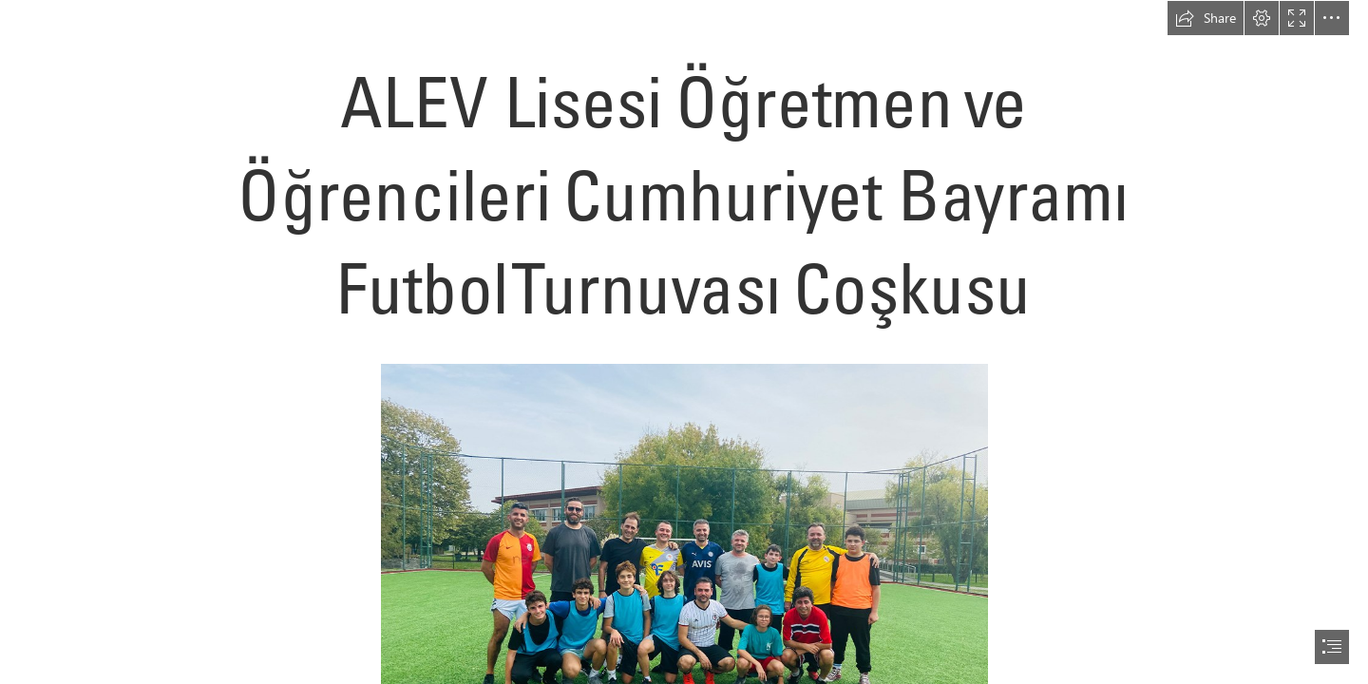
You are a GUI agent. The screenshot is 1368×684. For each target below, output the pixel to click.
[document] (684, 342)
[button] (1206, 18)
